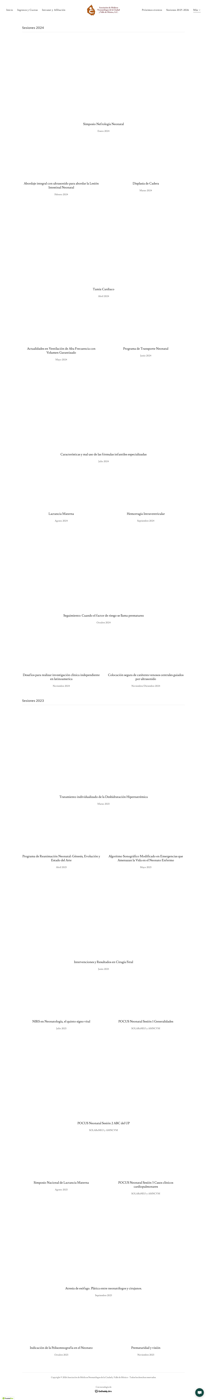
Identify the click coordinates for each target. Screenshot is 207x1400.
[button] (197, 10)
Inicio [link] (9, 10)
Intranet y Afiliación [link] (53, 10)
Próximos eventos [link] (152, 10)
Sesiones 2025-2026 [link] (177, 10)
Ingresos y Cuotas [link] (27, 10)
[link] (103, 9)
